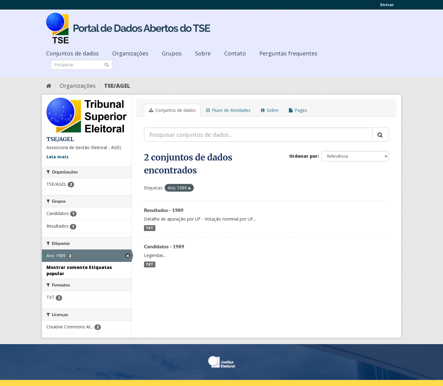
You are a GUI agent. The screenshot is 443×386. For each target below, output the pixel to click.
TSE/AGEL (117, 85)
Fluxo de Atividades (228, 110)
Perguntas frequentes (288, 53)
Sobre (203, 53)
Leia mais (57, 157)
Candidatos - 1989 (164, 246)
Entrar (387, 4)
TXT (149, 228)
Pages (298, 110)
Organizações (130, 53)
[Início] (48, 85)
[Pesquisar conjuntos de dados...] (258, 135)
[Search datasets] (81, 65)
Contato (235, 53)
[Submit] (106, 64)
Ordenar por (303, 156)
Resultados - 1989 (164, 210)
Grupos (172, 53)
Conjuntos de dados (72, 53)
